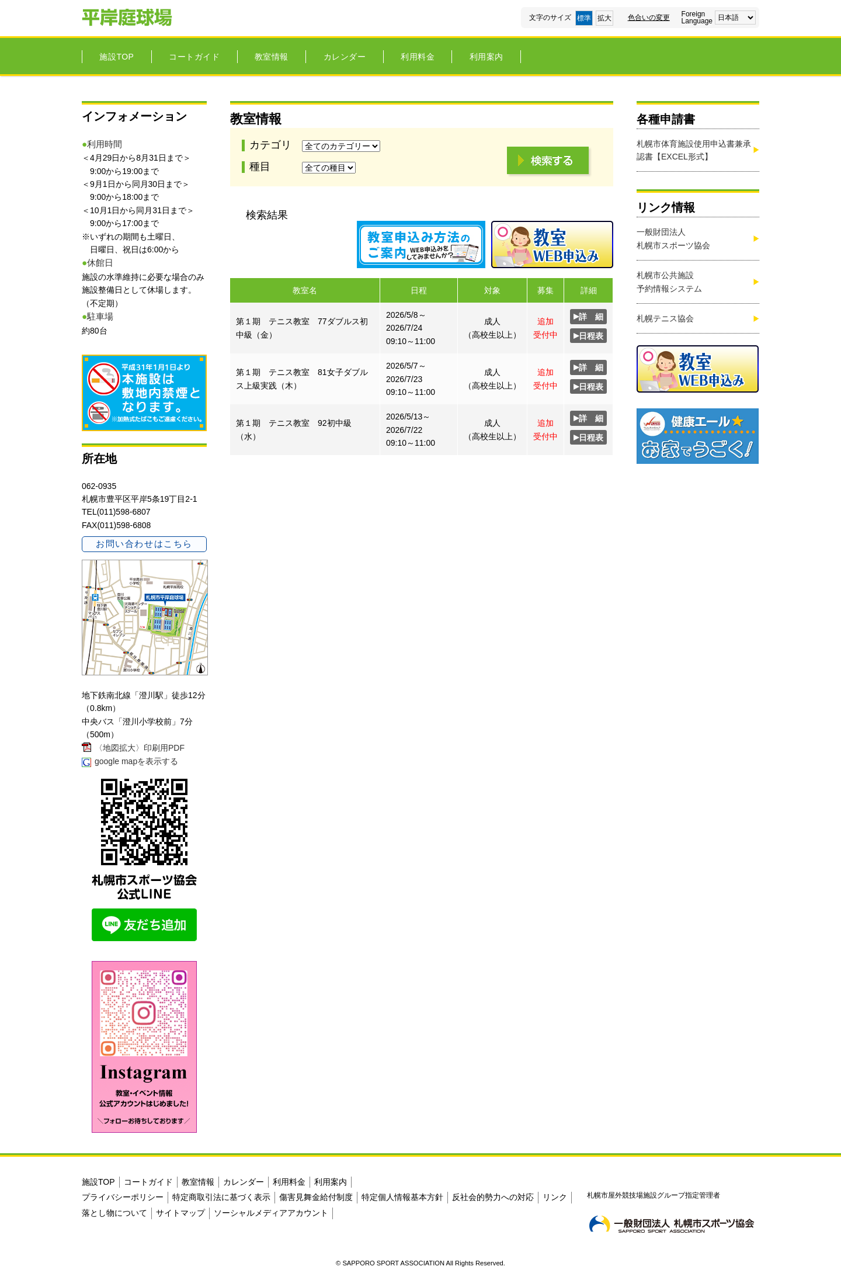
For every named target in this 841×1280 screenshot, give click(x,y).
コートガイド (194, 56)
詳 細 (588, 316)
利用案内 (486, 56)
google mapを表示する (136, 761)
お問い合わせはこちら (144, 544)
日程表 (588, 335)
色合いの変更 (649, 17)
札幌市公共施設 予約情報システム (669, 281)
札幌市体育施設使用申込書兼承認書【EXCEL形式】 (694, 150)
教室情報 (272, 56)
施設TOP (116, 56)
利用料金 (418, 56)
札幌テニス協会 (665, 318)
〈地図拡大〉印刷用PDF (140, 747)
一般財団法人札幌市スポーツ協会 (673, 238)
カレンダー (345, 56)
